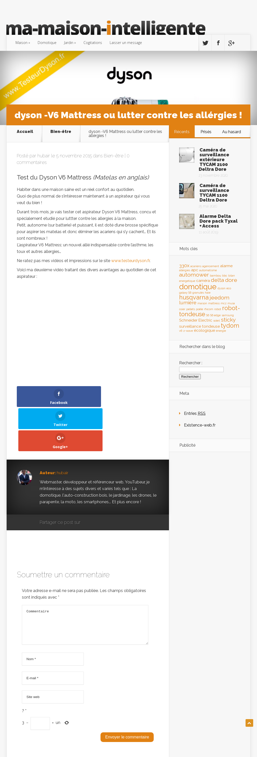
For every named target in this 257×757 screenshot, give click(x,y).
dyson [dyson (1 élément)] (221, 288)
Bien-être (60, 132)
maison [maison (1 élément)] (202, 303)
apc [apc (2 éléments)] (194, 269)
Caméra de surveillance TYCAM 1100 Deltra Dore (214, 193)
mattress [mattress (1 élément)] (214, 303)
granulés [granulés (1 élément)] (198, 292)
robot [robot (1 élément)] (217, 309)
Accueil (25, 132)
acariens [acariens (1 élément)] (195, 266)
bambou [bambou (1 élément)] (215, 275)
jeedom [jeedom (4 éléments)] (220, 297)
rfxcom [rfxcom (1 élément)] (208, 309)
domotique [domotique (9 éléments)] (198, 286)
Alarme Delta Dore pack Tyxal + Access (218, 221)
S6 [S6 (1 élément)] (207, 315)
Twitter (109, 478)
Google (89, 478)
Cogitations (92, 42)
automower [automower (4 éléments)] (194, 274)
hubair (43, 155)
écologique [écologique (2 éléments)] (204, 330)
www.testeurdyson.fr (130, 260)
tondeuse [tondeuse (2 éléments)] (211, 326)
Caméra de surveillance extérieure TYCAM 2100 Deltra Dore (214, 159)
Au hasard (231, 131)
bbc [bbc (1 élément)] (224, 275)
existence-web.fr (232, 743)
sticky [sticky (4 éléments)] (228, 319)
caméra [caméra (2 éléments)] (203, 280)
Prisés (206, 131)
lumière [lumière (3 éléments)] (187, 302)
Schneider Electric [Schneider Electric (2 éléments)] (195, 320)
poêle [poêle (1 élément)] (199, 309)
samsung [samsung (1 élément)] (228, 315)
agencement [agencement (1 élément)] (210, 266)
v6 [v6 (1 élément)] (180, 330)
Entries (195, 413)
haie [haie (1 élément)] (207, 292)
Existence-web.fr (200, 425)
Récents (182, 131)
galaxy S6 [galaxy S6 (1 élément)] (185, 292)
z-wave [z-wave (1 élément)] (188, 330)
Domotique (47, 42)
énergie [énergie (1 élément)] (221, 330)
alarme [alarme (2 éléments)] (226, 265)
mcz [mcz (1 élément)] (223, 303)
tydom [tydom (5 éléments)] (230, 325)
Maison (21, 42)
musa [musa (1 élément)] (231, 303)
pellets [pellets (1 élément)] (190, 309)
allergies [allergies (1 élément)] (184, 270)
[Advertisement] (209, 536)
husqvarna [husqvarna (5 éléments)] (194, 297)
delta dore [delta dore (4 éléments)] (224, 280)
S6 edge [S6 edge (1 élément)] (215, 315)
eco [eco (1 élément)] (228, 288)
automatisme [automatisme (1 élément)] (208, 270)
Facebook (99, 478)
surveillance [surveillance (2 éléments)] (190, 326)
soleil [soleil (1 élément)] (216, 320)
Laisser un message (126, 42)
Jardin (68, 42)
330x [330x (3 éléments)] (184, 265)
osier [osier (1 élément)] (182, 309)
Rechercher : (190, 362)
